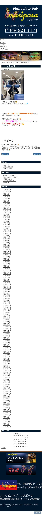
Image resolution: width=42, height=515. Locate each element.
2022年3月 (6, 267)
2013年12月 (7, 426)
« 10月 (3, 448)
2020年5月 (6, 296)
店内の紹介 (3, 46)
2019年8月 (6, 312)
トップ (2, 39)
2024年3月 (6, 225)
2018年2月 (6, 344)
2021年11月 (7, 272)
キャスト (3, 41)
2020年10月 (7, 288)
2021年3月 (6, 279)
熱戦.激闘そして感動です (11, 177)
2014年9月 (6, 416)
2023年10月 (7, 233)
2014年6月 (6, 421)
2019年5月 (6, 318)
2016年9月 (6, 374)
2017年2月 (6, 365)
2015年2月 (6, 407)
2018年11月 (7, 328)
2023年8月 (6, 237)
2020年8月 (6, 291)
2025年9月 (6, 193)
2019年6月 (6, 316)
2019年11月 (7, 307)
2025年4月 (6, 202)
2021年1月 (6, 282)
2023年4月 (6, 244)
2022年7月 (6, 260)
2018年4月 (6, 340)
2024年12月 (7, 209)
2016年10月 (7, 372)
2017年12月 (7, 347)
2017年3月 (6, 363)
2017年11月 (7, 349)
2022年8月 (6, 258)
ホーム (3, 62)
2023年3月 (6, 246)
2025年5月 (6, 200)
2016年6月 (6, 379)
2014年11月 (7, 412)
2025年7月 (6, 196)
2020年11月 (7, 286)
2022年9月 (6, 256)
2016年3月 (6, 384)
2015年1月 (6, 409)
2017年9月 (6, 353)
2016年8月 (6, 375)
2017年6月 (6, 358)
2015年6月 (6, 400)
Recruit (2, 48)
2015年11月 (7, 391)
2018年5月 (6, 339)
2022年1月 (6, 268)
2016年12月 (7, 368)
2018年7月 (6, 335)
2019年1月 (6, 325)
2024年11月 (7, 210)
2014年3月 (6, 425)
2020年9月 (6, 289)
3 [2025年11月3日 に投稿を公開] (14, 439)
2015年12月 (7, 390)
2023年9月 (6, 235)
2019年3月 (6, 321)
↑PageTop (37, 513)
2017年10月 (7, 351)
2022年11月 (7, 253)
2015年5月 (6, 402)
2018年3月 (6, 342)
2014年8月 (6, 418)
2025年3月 (6, 203)
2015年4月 (6, 404)
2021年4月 (6, 277)
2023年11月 (7, 232)
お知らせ (6, 165)
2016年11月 (7, 370)
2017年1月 (6, 367)
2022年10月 (7, 254)
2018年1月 (6, 346)
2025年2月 (6, 205)
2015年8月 (6, 397)
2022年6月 (6, 261)
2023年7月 (6, 239)
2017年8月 (6, 354)
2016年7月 (6, 377)
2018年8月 (6, 333)
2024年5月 (6, 221)
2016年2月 (6, 386)
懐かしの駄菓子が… (9, 175)
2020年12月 (7, 284)
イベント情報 (4, 49)
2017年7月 (6, 356)
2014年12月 (7, 411)
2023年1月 (6, 249)
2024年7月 (6, 217)
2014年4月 (6, 423)
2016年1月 (6, 388)
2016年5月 (6, 381)
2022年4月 (6, 265)
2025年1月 (6, 207)
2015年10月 (7, 393)
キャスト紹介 (8, 504)
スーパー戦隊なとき (9, 181)
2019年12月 (7, 305)
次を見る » (37, 154)
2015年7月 (6, 398)
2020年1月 (6, 304)
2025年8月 (6, 195)
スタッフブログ (11, 62)
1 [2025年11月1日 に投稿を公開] (25, 437)
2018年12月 (7, 326)
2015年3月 (6, 405)
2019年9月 (6, 311)
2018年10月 (7, 330)
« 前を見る (5, 154)
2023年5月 (6, 242)
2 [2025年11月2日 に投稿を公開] (27, 437)
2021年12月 (7, 270)
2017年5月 (6, 360)
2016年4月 (6, 383)
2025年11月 (7, 189)
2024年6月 (6, 219)
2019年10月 (7, 309)
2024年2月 (6, 226)
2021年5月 (6, 275)
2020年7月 (6, 293)
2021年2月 (6, 281)
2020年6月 (6, 295)
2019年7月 (6, 314)
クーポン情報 (7, 168)
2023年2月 (6, 247)
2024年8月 (6, 216)
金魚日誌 (6, 182)
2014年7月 (6, 419)
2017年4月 (6, 361)
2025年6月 (6, 198)
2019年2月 (6, 323)
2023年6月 (6, 240)
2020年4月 (6, 298)
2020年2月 (6, 302)
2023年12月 (7, 230)
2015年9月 (6, 395)
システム (3, 43)
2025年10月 (7, 191)
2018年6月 (6, 337)
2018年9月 (6, 332)
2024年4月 (6, 223)
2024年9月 (6, 214)
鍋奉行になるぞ (8, 179)
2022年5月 (6, 263)
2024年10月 (7, 212)
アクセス (3, 44)
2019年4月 (6, 319)
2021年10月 (7, 274)
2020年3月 (6, 300)
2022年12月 (7, 251)
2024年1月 (6, 228)
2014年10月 (7, 414)
